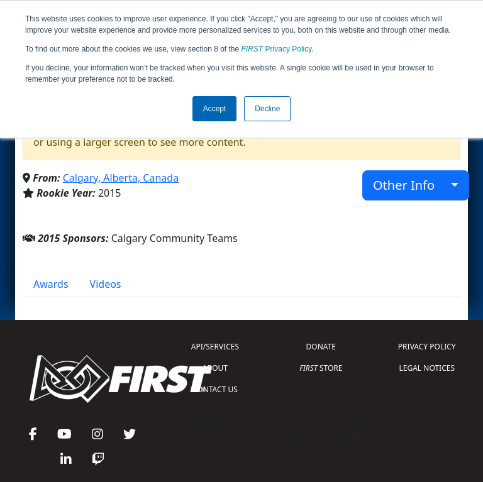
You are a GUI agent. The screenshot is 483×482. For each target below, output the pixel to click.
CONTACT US (215, 389)
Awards (51, 284)
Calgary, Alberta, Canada (121, 178)
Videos (105, 284)
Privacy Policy (277, 49)
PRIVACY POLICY (427, 346)
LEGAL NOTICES (427, 368)
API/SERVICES (215, 346)
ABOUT (215, 368)
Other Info (410, 185)
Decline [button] (267, 108)
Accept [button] (214, 108)
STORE (320, 368)
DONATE (321, 346)
